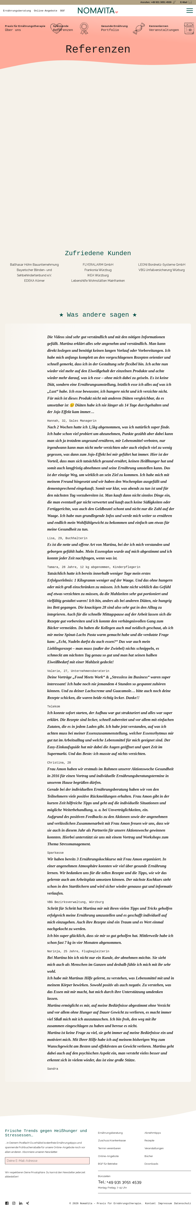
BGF (62, 10)
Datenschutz (182, 1203)
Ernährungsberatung (17, 10)
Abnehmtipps (153, 1132)
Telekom (53, 706)
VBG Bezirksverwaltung (66, 902)
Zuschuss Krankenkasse (112, 1140)
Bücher (149, 1156)
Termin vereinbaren (109, 1148)
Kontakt (150, 1203)
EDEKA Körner (34, 280)
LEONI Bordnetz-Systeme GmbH (161, 264)
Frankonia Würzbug (98, 270)
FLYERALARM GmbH (98, 264)
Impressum (165, 1203)
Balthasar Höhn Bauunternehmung (34, 264)
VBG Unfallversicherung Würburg (162, 270)
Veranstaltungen (154, 1148)
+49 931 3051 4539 (124, 1182)
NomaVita (86, 1203)
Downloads (151, 1163)
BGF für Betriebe (107, 1163)
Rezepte (149, 1140)
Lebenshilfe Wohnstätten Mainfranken (98, 280)
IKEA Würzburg (98, 275)
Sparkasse (55, 853)
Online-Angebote (45, 10)
